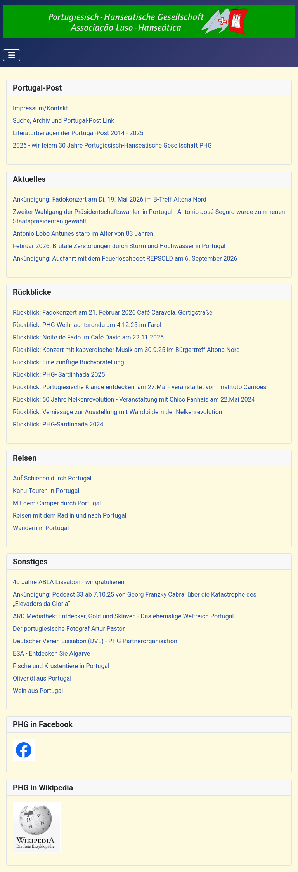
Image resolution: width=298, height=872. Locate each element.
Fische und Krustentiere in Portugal (61, 666)
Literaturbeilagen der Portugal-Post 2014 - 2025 (78, 133)
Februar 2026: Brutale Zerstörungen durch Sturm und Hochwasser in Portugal (119, 246)
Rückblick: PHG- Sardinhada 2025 (59, 374)
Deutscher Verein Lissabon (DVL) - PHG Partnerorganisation (95, 641)
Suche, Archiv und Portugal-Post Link (63, 120)
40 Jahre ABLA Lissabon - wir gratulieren (69, 582)
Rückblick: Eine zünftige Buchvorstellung (68, 362)
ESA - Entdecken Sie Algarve (51, 653)
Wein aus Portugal (38, 690)
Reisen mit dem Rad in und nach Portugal (69, 515)
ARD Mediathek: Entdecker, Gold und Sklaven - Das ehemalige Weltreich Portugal (123, 616)
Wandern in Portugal (41, 528)
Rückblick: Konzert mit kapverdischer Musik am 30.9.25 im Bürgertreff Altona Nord (126, 349)
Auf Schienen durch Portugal (52, 478)
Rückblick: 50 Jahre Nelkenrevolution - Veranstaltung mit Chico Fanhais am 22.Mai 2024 (134, 399)
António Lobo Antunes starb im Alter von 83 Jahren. (84, 233)
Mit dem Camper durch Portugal (57, 503)
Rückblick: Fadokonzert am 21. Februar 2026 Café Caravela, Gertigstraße (113, 312)
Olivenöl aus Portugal (42, 678)
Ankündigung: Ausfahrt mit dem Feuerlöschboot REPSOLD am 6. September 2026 (125, 258)
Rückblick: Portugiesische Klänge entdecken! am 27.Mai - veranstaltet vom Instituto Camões (140, 387)
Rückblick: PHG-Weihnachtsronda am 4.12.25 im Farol (87, 325)
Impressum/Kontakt (40, 108)
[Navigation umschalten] (11, 55)
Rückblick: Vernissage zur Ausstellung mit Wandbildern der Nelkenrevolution (117, 412)
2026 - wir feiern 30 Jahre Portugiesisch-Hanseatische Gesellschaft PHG (112, 145)
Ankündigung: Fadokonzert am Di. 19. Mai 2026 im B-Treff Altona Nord (109, 199)
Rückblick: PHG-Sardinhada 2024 (58, 424)
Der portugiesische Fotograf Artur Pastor (69, 628)
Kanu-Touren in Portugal (46, 490)
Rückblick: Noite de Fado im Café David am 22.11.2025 (88, 337)
